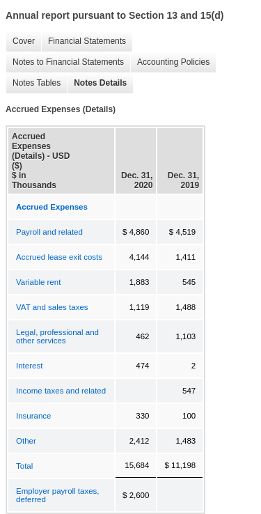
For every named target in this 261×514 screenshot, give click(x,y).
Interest (29, 365)
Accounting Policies (169, 62)
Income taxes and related (61, 391)
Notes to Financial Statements (65, 62)
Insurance (34, 416)
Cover (20, 41)
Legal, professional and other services (57, 336)
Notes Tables (33, 83)
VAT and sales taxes (52, 307)
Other (26, 441)
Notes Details (97, 83)
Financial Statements (83, 41)
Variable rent (38, 282)
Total (24, 466)
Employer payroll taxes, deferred (58, 495)
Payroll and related (49, 232)
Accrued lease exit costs (59, 257)
